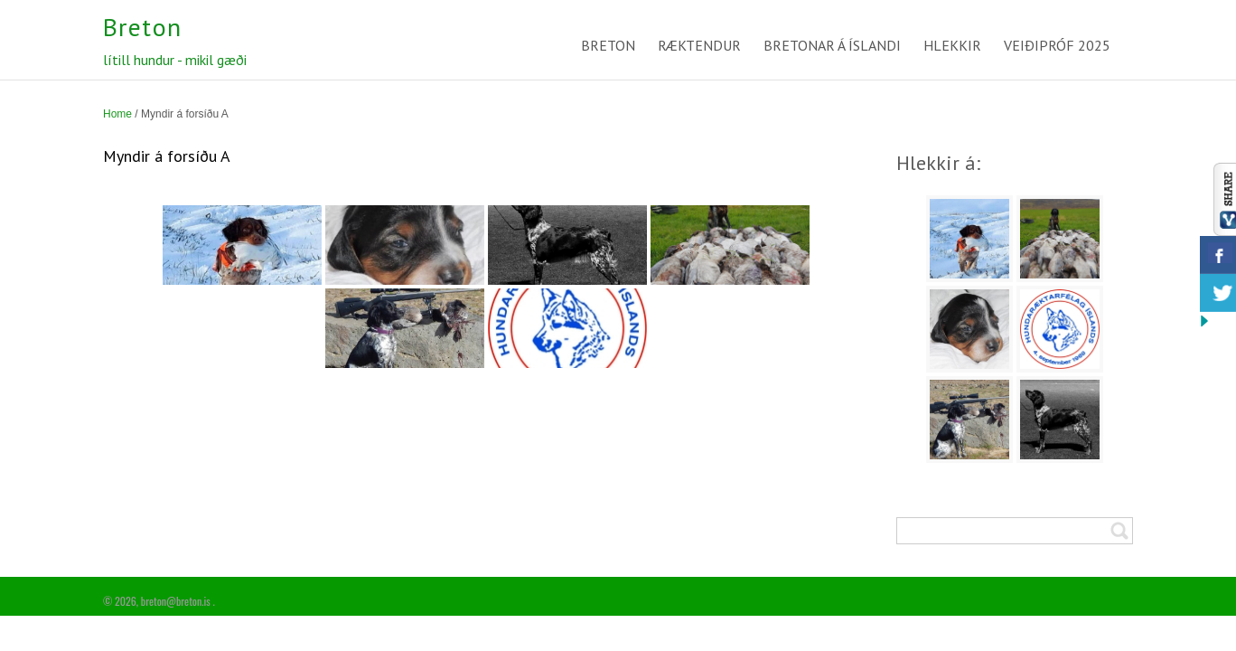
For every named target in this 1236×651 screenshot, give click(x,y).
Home (117, 114)
